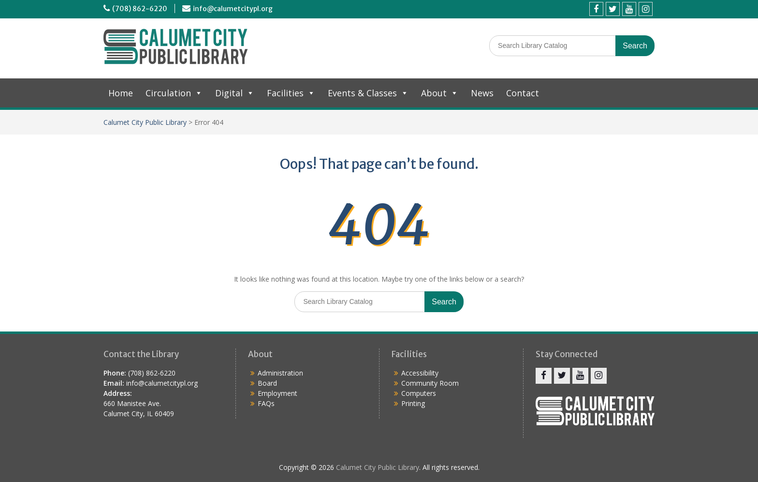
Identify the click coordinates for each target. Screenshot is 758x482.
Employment (277, 393)
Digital (234, 93)
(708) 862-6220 (139, 8)
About (439, 93)
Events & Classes (368, 93)
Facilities (291, 93)
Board (267, 383)
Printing (413, 403)
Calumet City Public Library (145, 122)
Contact (522, 93)
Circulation (174, 93)
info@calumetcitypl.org (233, 8)
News (482, 93)
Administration (280, 372)
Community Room (430, 383)
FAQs (266, 403)
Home (120, 93)
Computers (418, 393)
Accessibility (419, 372)
